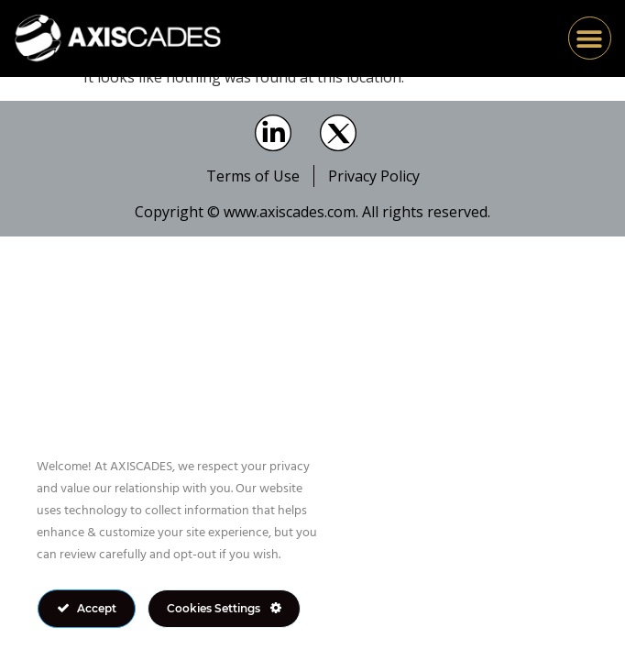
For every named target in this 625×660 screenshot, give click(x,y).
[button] (589, 38)
